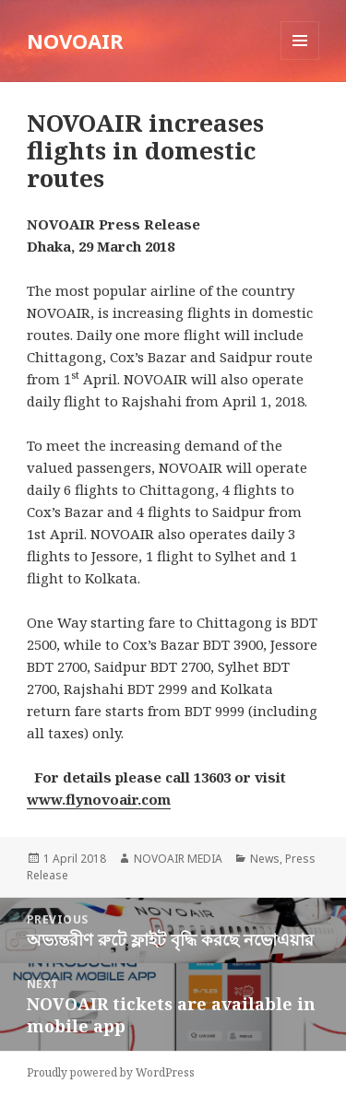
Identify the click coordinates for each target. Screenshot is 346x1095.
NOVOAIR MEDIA (178, 858)
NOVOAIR (75, 40)
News (265, 858)
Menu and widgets (300, 59)
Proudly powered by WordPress (111, 1072)
